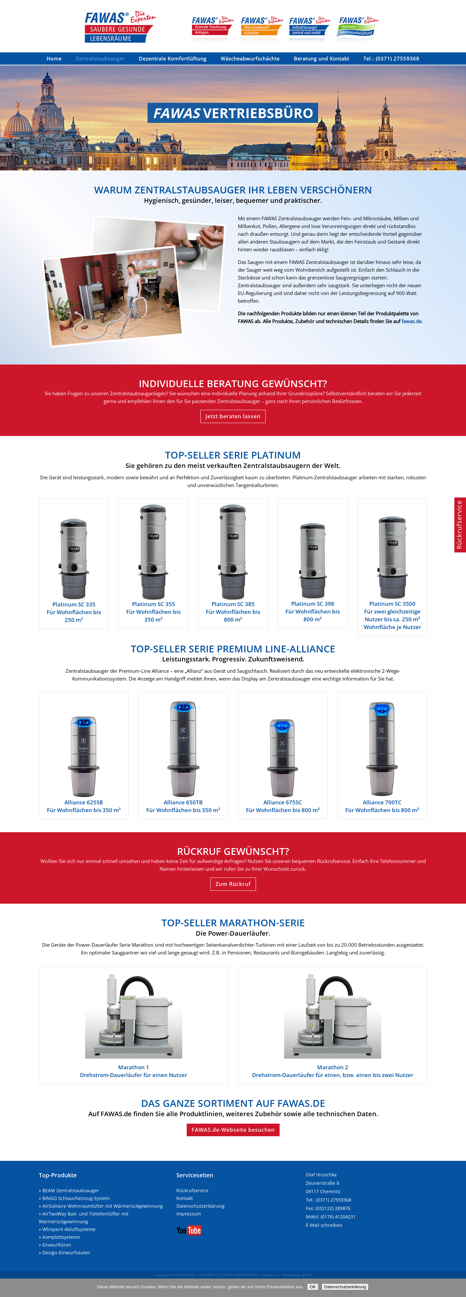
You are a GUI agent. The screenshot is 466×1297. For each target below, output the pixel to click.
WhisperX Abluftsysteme (68, 1229)
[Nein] (458, 1288)
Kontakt (184, 1198)
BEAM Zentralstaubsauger (70, 1190)
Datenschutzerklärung (200, 1206)
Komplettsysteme (61, 1237)
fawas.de (411, 321)
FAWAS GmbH (183, 1274)
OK (313, 1286)
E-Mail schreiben (324, 1225)
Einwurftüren (56, 1245)
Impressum (188, 1214)
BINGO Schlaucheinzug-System (76, 1198)
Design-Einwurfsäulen (66, 1252)
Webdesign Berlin (297, 1274)
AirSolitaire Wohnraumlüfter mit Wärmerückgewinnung (102, 1206)
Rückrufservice (192, 1190)
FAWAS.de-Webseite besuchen (233, 1129)
